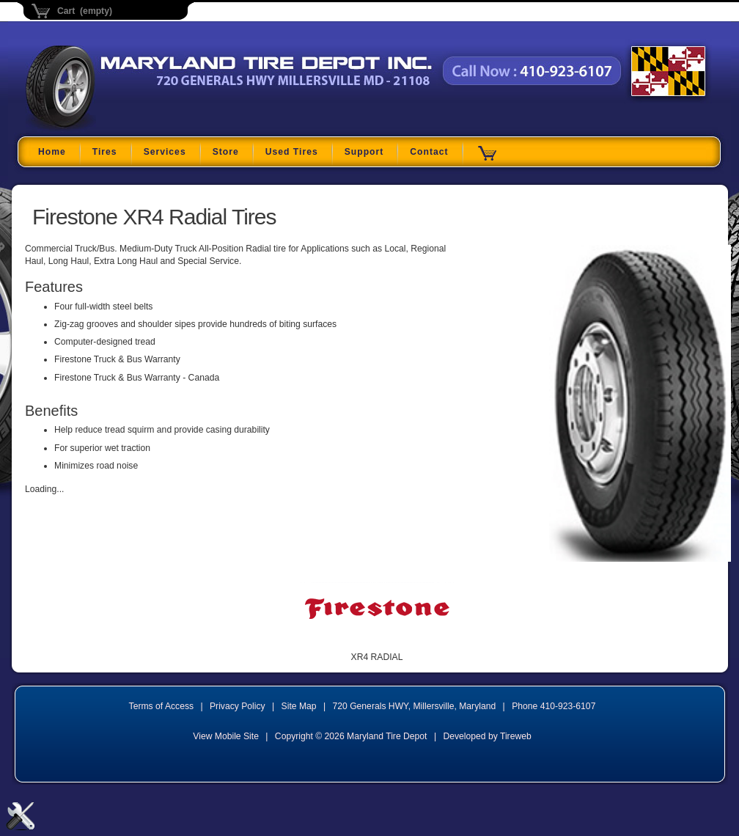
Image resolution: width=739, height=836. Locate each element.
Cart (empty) (84, 11)
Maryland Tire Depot (117, 128)
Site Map (299, 706)
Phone (553, 706)
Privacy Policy (237, 706)
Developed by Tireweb (487, 736)
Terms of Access (161, 706)
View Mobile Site (226, 736)
